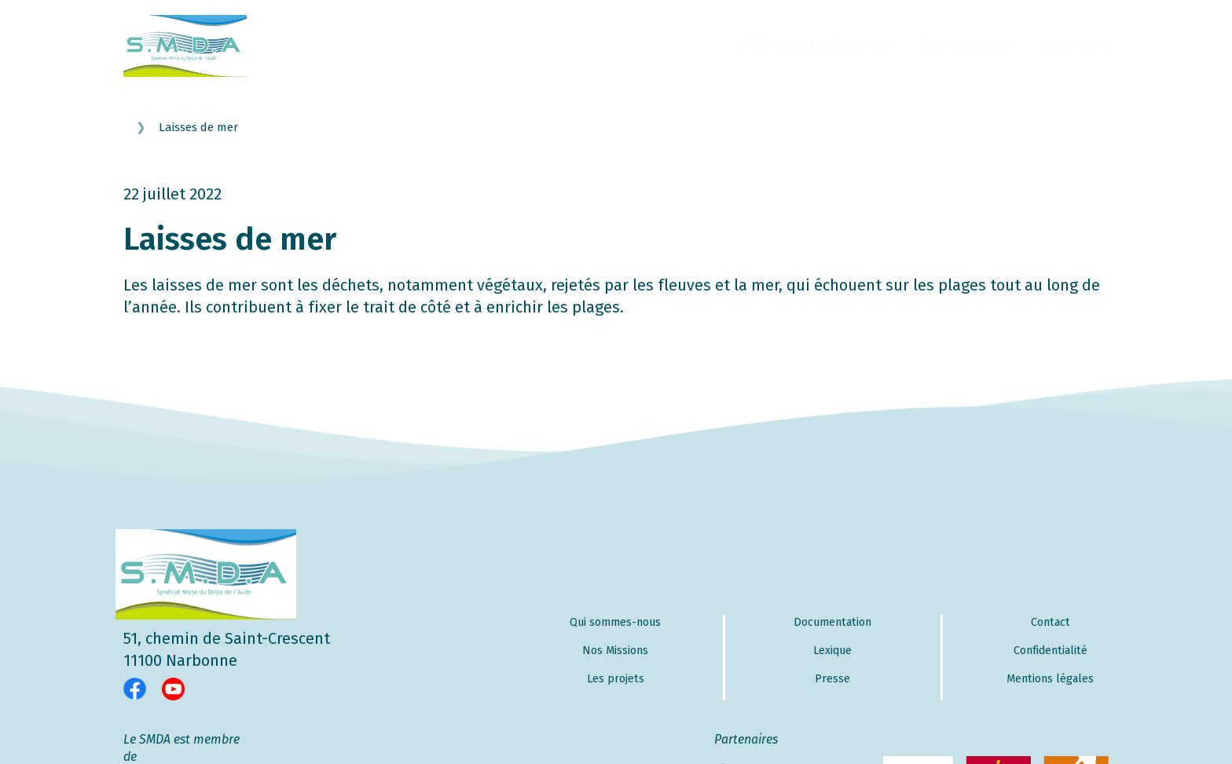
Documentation (832, 622)
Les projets (967, 46)
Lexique (832, 650)
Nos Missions (615, 650)
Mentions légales (1050, 678)
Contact (1074, 46)
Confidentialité (1050, 650)
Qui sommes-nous (817, 46)
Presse (832, 678)
